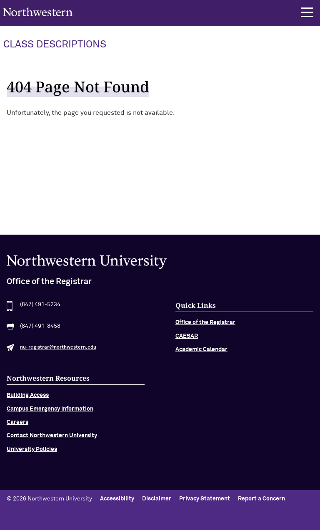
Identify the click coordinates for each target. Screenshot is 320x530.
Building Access (28, 399)
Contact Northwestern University (52, 439)
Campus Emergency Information (50, 412)
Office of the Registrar (205, 326)
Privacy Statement (204, 499)
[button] (307, 12)
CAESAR (186, 340)
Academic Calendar (201, 353)
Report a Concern (261, 499)
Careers (17, 426)
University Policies (32, 453)
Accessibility (117, 499)
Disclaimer (156, 499)
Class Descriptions (54, 45)
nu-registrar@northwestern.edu (58, 351)
